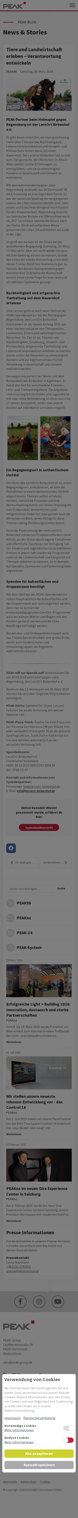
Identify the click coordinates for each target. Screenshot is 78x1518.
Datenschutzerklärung (39, 1418)
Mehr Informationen (19, 1430)
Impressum (12, 1418)
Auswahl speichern (39, 1464)
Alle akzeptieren (39, 1453)
